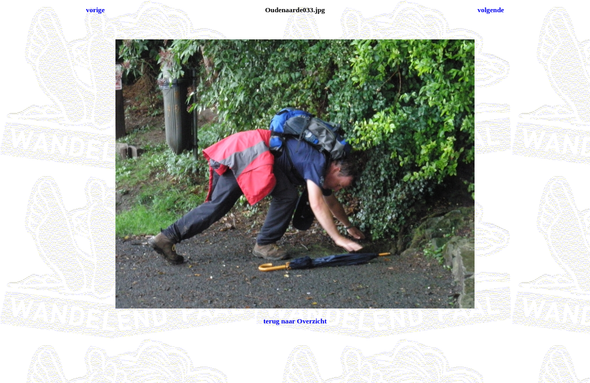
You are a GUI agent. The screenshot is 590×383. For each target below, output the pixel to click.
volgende (490, 10)
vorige (95, 10)
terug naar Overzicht (295, 321)
